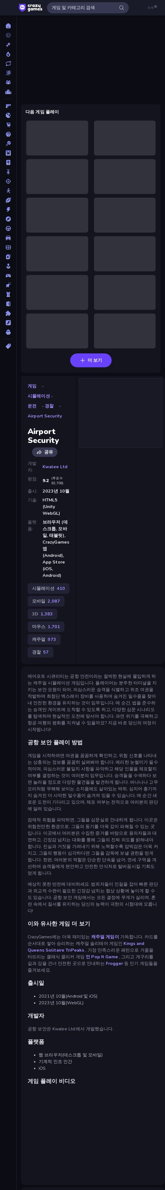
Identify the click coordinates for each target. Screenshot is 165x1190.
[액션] (8, 209)
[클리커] (8, 285)
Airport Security (45, 416)
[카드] (8, 256)
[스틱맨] (8, 190)
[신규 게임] (8, 44)
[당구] (8, 143)
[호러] (8, 332)
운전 (32, 406)
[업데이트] (8, 63)
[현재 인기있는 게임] (8, 54)
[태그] (8, 346)
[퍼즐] (8, 313)
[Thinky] (8, 124)
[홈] (8, 25)
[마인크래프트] (8, 153)
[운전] (8, 228)
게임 (32, 386)
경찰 (49, 406)
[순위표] (8, 91)
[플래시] (8, 322)
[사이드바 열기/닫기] (10, 7)
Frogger (114, 963)
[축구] (8, 247)
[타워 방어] (8, 294)
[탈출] (8, 304)
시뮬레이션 (39, 396)
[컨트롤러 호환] (8, 275)
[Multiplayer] (8, 82)
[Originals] (8, 73)
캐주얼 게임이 (105, 937)
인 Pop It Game (102, 957)
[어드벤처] (8, 219)
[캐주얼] (8, 266)
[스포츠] (8, 200)
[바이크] (8, 172)
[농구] (8, 134)
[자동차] (8, 238)
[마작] (8, 162)
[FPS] (8, 106)
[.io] (8, 115)
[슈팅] (8, 181)
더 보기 (91, 360)
